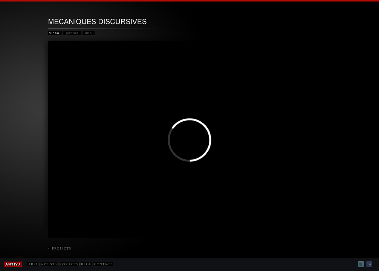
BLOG (86, 264)
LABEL (32, 264)
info (88, 33)
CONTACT (103, 264)
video (54, 33)
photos (72, 33)
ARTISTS (49, 264)
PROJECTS (59, 248)
